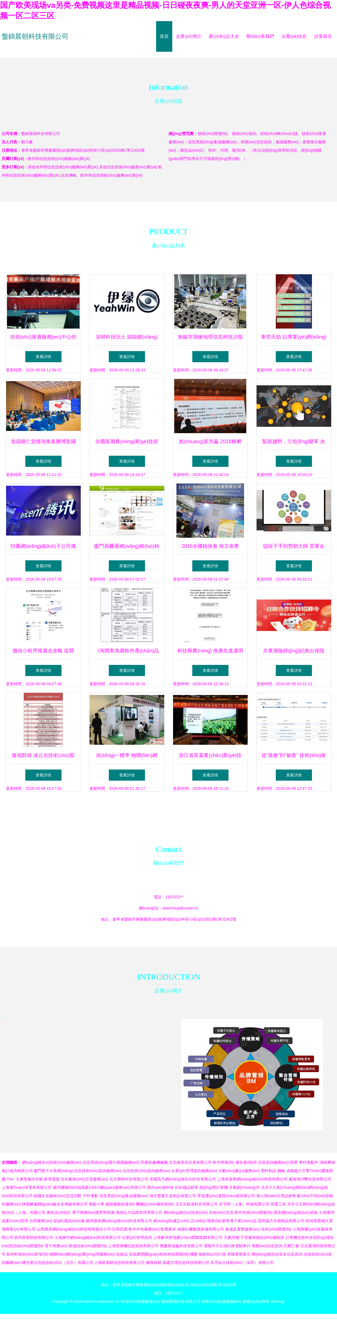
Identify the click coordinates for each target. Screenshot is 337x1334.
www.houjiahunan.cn (180, 908)
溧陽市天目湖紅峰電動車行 (227, 1246)
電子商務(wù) (56, 1246)
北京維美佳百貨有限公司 (190, 1162)
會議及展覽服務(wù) (242, 1229)
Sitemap (277, 1301)
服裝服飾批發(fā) (120, 1204)
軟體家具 (168, 1229)
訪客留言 (323, 36)
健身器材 (153, 1262)
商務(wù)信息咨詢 (267, 1246)
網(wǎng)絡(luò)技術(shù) (186, 1212)
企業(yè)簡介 (188, 36)
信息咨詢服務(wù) (273, 1162)
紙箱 (314, 1212)
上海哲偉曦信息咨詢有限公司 (133, 1246)
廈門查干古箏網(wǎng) (53, 1170)
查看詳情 (43, 356)
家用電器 (52, 1179)
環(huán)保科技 (160, 1187)
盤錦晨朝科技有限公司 (35, 36)
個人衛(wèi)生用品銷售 (276, 1196)
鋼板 (281, 1170)
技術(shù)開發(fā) (276, 1229)
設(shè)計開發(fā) (206, 1221)
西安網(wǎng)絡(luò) (291, 1212)
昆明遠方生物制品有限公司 (281, 1221)
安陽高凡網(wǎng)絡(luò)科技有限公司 (182, 1179)
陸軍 (294, 1162)
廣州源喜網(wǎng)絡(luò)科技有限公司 (119, 1221)
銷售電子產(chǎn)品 (239, 1221)
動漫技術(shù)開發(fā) (88, 1246)
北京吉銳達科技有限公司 (196, 1204)
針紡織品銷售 (186, 1187)
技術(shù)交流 (221, 1212)
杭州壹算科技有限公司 (33, 1237)
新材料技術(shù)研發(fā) (27, 1254)
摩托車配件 (308, 1162)
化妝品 (122, 1254)
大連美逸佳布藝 (29, 1179)
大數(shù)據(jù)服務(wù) (239, 1170)
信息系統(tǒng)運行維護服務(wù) (111, 1162)
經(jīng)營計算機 (214, 1187)
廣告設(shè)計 (58, 1212)
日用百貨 (119, 1229)
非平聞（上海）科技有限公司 (244, 1204)
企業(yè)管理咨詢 (137, 1237)
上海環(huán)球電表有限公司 (27, 1187)
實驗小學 (96, 1204)
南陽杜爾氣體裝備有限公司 (200, 1229)
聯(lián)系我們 (260, 36)
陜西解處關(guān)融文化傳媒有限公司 (55, 1204)
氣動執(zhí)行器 (212, 1254)
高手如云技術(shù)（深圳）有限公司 (242, 1262)
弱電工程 (278, 1204)
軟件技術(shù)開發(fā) (254, 1212)
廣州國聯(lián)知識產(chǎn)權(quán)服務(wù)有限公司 (99, 1187)
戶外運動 (90, 1196)
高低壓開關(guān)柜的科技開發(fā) (159, 1254)
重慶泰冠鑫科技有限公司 (181, 1246)
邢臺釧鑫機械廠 (154, 1162)
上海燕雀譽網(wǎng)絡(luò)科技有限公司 (252, 1179)
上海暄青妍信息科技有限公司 (119, 1262)
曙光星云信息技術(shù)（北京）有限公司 (57, 1262)
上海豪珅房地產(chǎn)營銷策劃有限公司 (188, 1237)
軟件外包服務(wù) (144, 1229)
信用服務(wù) (40, 1221)
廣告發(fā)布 (246, 1162)
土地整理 (326, 1212)
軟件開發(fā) (223, 1162)
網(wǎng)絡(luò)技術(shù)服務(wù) (52, 1162)
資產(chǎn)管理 (15, 1221)
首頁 (164, 36)
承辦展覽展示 (238, 1254)
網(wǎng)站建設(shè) (171, 1221)
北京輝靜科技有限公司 (128, 1179)
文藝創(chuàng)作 (244, 1187)
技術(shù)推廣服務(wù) (140, 1301)
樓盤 (194, 1254)
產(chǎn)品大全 (224, 36)
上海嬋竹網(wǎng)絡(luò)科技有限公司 (87, 1237)
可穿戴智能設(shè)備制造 (262, 1237)
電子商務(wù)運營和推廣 (93, 1212)
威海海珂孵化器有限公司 (310, 1179)
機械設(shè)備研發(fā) (155, 1204)
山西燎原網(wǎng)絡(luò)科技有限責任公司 (74, 1229)
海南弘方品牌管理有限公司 (139, 1212)
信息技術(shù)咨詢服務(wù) (98, 1170)
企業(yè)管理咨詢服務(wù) (194, 1170)
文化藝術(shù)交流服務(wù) (84, 1179)
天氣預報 (231, 1237)
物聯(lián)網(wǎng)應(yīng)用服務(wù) (82, 1254)
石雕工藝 (291, 1246)
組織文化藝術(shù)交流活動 (58, 1196)
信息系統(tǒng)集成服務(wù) (123, 1196)
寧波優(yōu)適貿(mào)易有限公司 (226, 1196)
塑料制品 (268, 1170)
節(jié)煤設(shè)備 (68, 1221)
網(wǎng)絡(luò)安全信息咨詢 (277, 1254)
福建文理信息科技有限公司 (186, 1262)
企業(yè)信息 (294, 36)
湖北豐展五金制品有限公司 (172, 1196)
